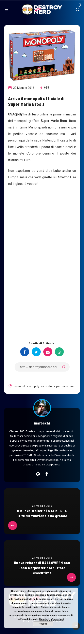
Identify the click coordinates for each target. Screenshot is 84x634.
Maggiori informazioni (51, 619)
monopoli (20, 386)
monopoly (33, 386)
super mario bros (63, 386)
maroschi (42, 423)
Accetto (43, 623)
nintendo (46, 386)
